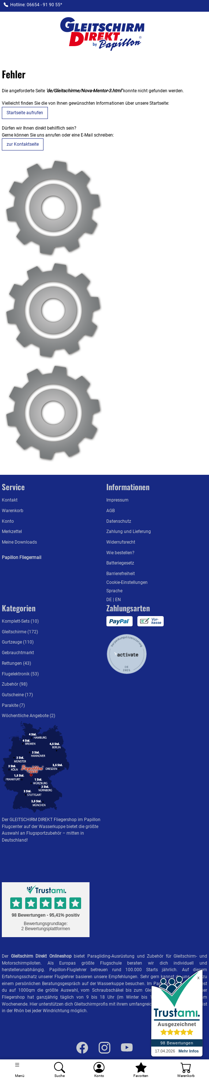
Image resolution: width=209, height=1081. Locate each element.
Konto (8, 521)
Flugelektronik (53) (20, 673)
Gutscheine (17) (17, 694)
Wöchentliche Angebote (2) (28, 715)
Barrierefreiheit (120, 573)
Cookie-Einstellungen (127, 582)
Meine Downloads (19, 542)
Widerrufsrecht (120, 542)
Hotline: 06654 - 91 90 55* (36, 4)
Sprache (114, 590)
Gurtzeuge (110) (18, 642)
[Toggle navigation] (20, 1070)
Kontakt (10, 500)
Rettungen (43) (16, 663)
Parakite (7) (13, 705)
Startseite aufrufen (25, 112)
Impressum (117, 500)
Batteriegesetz (120, 563)
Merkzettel (12, 531)
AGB (110, 510)
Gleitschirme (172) (20, 631)
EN (118, 599)
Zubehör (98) (14, 684)
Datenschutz (118, 521)
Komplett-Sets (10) (20, 621)
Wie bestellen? (120, 552)
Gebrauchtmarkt (18, 652)
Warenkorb (12, 510)
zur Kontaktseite (23, 144)
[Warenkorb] (186, 1070)
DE (109, 599)
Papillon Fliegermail (21, 557)
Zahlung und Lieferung (128, 531)
